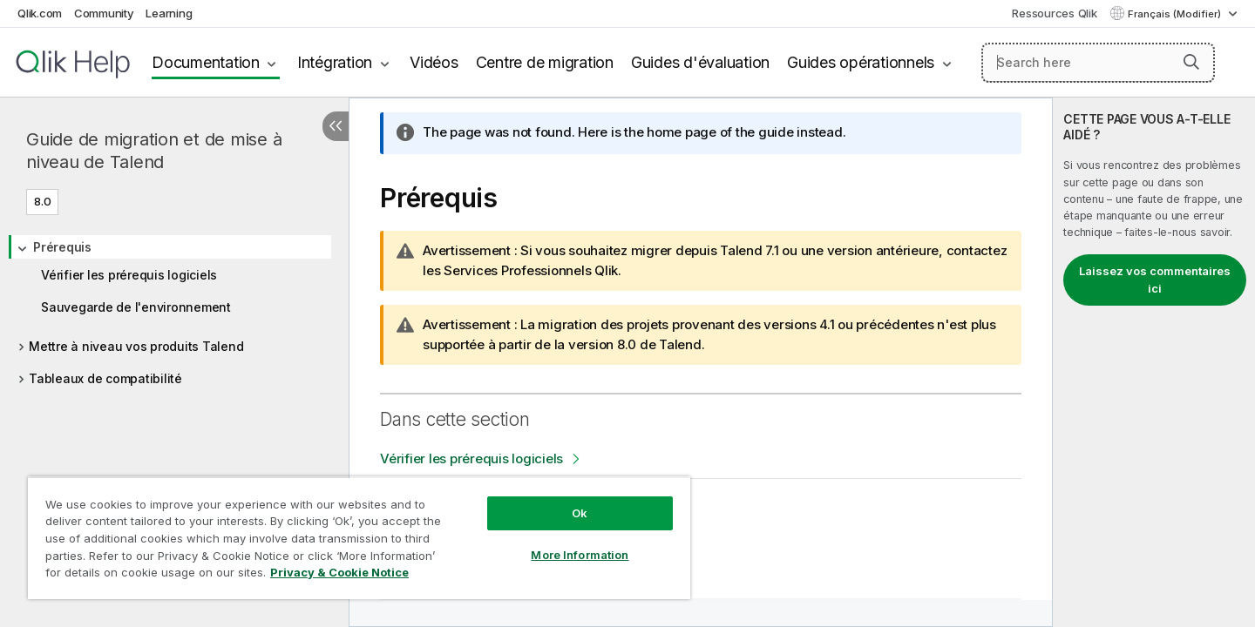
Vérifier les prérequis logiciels (129, 274)
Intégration (334, 62)
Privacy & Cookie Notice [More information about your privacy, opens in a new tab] (339, 572)
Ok (579, 513)
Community (104, 13)
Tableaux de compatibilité (105, 378)
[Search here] (1098, 62)
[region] (359, 537)
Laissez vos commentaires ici (1155, 279)
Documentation (206, 62)
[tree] (174, 306)
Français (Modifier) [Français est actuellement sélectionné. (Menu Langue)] (1176, 14)
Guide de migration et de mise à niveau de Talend (154, 150)
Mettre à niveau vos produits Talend (136, 346)
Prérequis (62, 246)
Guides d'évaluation (700, 62)
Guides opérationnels (860, 62)
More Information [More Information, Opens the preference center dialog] (579, 555)
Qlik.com (39, 13)
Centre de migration (545, 62)
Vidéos (434, 62)
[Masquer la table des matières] (335, 126)
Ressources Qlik (1054, 13)
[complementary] (1154, 362)
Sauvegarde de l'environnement (136, 307)
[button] (1191, 62)
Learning (169, 13)
